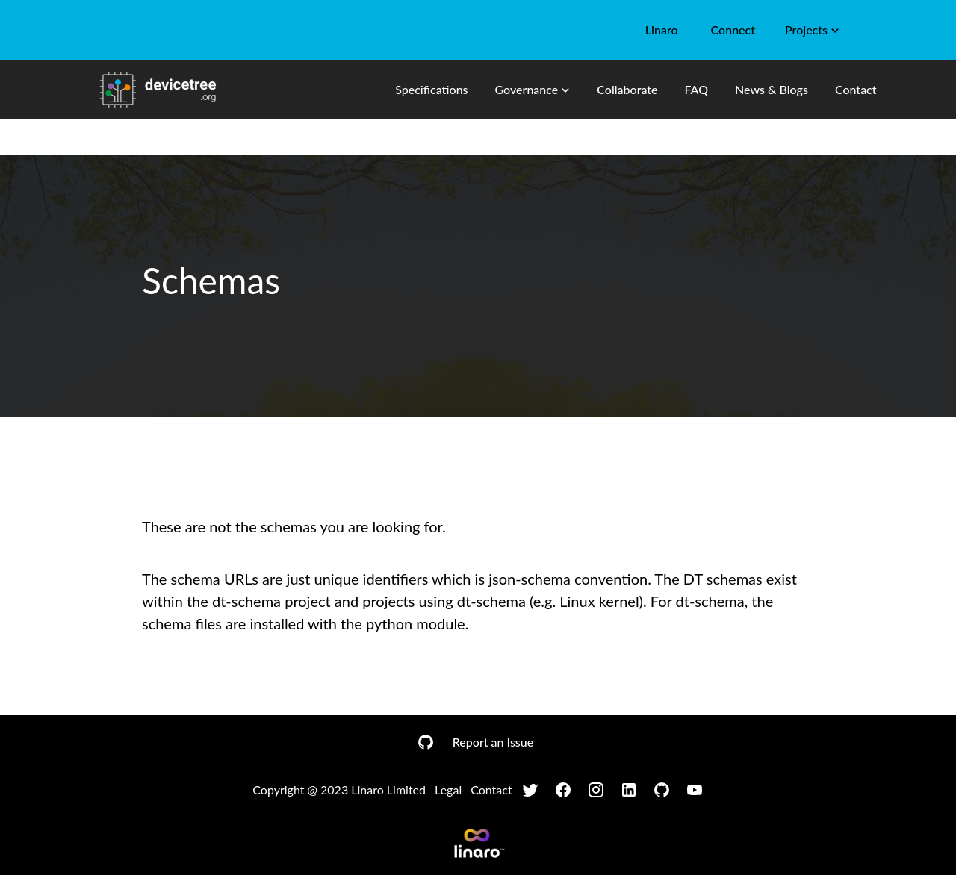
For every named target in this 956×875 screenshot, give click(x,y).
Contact (856, 89)
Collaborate (627, 89)
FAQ (696, 89)
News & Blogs (771, 89)
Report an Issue (493, 742)
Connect (733, 29)
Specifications (431, 89)
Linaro (661, 29)
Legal (448, 789)
